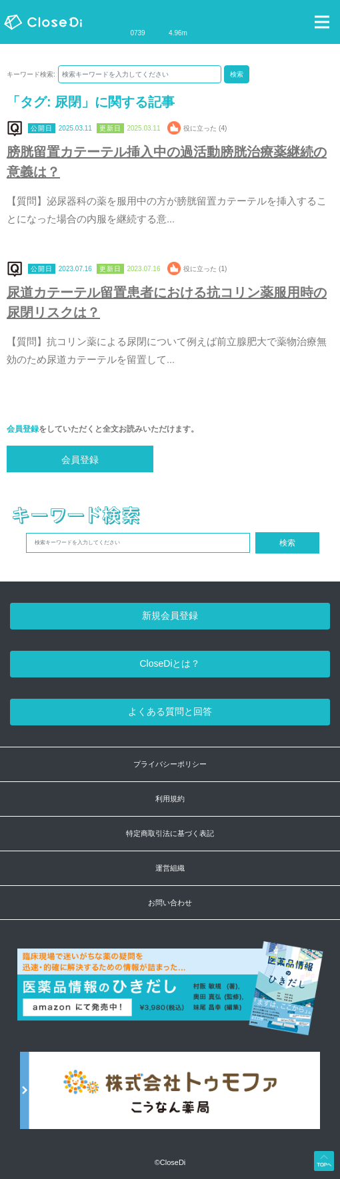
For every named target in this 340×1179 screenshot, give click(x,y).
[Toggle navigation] (322, 22)
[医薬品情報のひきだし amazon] (170, 996)
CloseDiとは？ (169, 663)
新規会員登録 (170, 615)
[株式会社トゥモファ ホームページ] (170, 1097)
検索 (236, 74)
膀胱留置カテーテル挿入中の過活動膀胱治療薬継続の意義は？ (167, 162)
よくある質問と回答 (170, 711)
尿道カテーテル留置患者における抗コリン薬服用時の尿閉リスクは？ (167, 302)
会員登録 (23, 429)
